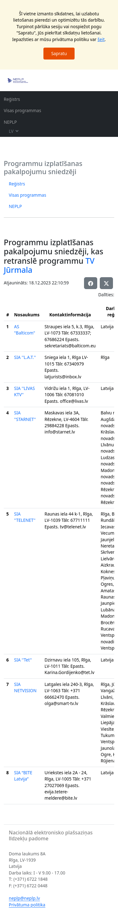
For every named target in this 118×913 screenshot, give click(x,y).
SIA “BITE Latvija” (23, 776)
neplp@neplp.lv (24, 898)
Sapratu (59, 53)
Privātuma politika (27, 905)
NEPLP (10, 122)
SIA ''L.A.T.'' (25, 357)
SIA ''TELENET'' (25, 517)
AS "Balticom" (24, 330)
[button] (106, 283)
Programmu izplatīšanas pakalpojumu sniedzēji (43, 167)
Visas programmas (22, 110)
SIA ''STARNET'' (25, 416)
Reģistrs (12, 99)
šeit (101, 39)
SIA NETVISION (25, 687)
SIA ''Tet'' (23, 660)
